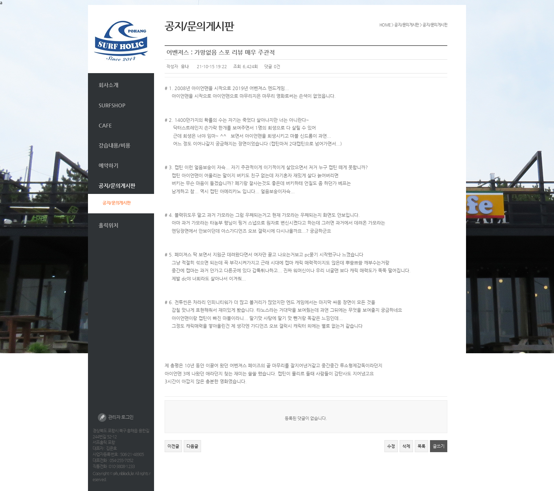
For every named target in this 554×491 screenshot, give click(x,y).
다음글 (192, 446)
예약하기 (108, 165)
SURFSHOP (112, 105)
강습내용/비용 (114, 145)
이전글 (173, 446)
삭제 (406, 446)
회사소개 (108, 85)
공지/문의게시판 (117, 186)
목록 (421, 446)
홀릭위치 (108, 225)
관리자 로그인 (115, 417)
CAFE (105, 125)
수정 (391, 446)
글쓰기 (438, 446)
